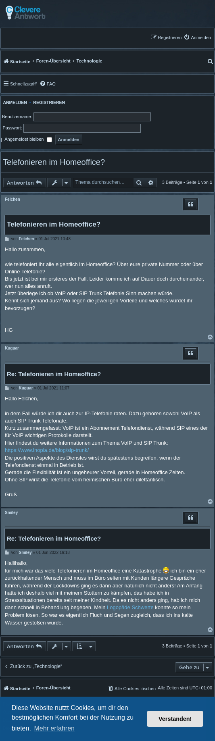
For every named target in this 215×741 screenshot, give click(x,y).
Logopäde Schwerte (130, 607)
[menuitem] (197, 37)
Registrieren (49, 102)
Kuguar (12, 348)
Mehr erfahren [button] (54, 728)
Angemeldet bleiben (28, 140)
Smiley (11, 512)
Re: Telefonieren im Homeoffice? (54, 373)
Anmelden (14, 102)
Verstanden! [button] (175, 719)
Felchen (12, 199)
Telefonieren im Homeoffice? (54, 162)
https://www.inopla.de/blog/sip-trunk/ (47, 450)
